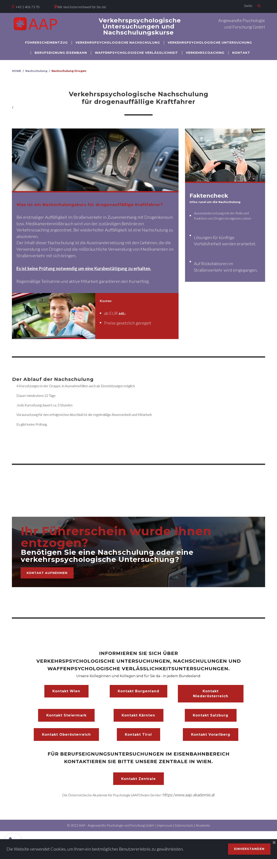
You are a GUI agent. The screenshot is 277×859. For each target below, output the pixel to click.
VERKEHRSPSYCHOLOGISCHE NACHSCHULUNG (118, 42)
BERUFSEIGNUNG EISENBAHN (61, 53)
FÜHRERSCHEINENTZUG (46, 42)
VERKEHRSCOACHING (205, 53)
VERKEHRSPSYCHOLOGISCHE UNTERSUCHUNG (210, 42)
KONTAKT (241, 53)
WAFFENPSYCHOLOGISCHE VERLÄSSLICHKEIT (136, 53)
